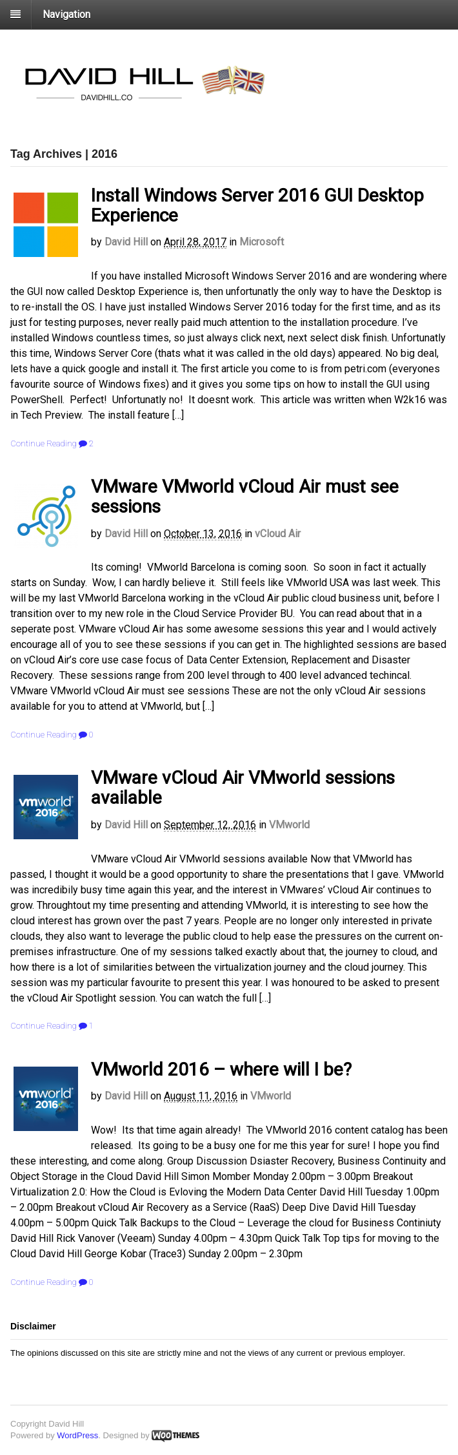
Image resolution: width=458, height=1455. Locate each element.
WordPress (77, 1435)
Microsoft (261, 242)
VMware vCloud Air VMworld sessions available (243, 787)
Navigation (66, 14)
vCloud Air (278, 534)
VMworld (289, 825)
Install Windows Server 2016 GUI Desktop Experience (257, 205)
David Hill (126, 242)
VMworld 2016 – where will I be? (221, 1069)
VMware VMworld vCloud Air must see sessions (245, 496)
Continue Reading (43, 443)
